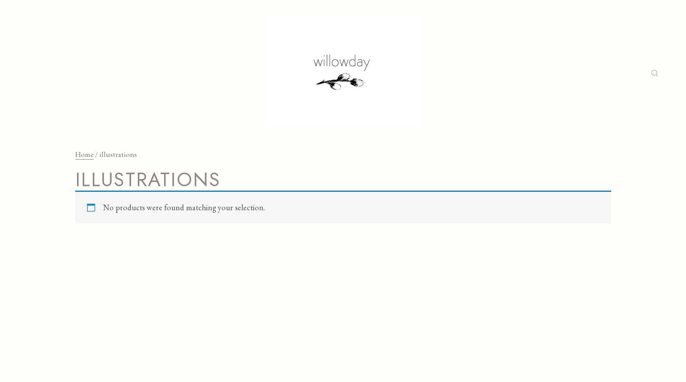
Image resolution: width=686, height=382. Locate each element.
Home (84, 154)
